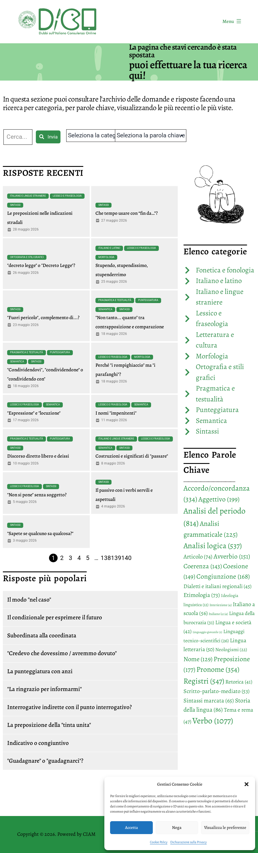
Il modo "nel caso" (29, 600)
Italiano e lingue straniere (28, 195)
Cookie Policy (158, 842)
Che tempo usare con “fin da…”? (126, 213)
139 (116, 558)
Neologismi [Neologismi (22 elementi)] (231, 649)
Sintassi (15, 205)
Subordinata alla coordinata (41, 635)
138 (106, 558)
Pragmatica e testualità (114, 300)
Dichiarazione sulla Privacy (188, 842)
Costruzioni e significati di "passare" (131, 456)
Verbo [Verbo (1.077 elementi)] (212, 720)
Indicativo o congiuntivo (38, 743)
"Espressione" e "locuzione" (33, 413)
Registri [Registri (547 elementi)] (203, 681)
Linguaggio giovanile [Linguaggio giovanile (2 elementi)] (207, 632)
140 (126, 558)
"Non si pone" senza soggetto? (37, 494)
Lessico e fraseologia (67, 195)
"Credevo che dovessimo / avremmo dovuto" (62, 653)
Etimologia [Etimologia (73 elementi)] (201, 595)
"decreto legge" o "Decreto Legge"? (41, 265)
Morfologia (106, 257)
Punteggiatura (148, 300)
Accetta (131, 827)
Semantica (105, 309)
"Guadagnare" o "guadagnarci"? (45, 761)
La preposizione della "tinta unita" (49, 725)
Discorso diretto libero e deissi (38, 456)
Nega (176, 827)
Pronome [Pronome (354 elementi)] (217, 669)
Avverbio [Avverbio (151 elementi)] (232, 556)
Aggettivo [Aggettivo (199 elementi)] (219, 499)
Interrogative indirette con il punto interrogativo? (69, 707)
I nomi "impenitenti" (115, 413)
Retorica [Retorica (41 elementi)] (238, 682)
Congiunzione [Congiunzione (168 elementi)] (223, 576)
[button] (246, 784)
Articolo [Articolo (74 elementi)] (197, 557)
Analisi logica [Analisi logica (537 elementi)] (212, 545)
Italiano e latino (109, 248)
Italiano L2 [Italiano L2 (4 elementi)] (218, 614)
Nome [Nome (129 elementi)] (197, 659)
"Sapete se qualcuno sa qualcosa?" (40, 533)
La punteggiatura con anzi (40, 671)
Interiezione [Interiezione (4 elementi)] (221, 605)
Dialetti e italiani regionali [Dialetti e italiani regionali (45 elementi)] (217, 586)
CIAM (89, 834)
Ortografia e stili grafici (27, 257)
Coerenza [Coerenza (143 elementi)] (202, 566)
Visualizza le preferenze (225, 827)
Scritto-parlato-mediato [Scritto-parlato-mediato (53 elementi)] (216, 691)
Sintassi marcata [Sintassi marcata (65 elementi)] (208, 700)
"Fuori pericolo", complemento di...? (43, 317)
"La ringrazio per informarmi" (44, 689)
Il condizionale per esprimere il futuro (54, 617)
